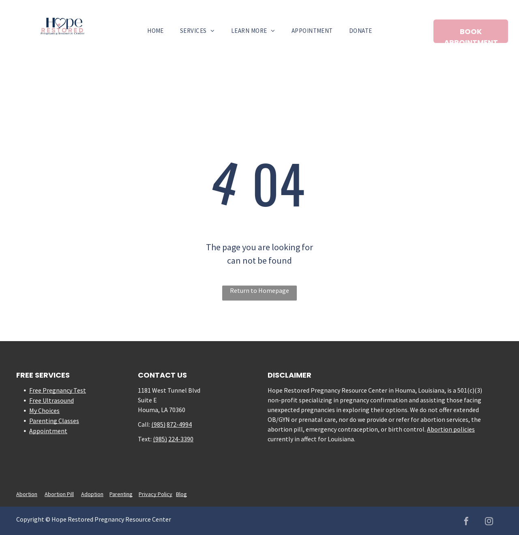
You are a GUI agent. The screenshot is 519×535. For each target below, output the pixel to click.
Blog (181, 494)
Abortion (26, 494)
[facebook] (466, 522)
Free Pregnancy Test (57, 390)
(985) (158, 424)
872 (171, 424)
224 (173, 439)
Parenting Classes (54, 421)
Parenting (121, 494)
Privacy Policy (155, 494)
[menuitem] (155, 31)
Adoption (92, 494)
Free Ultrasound (51, 400)
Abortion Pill (59, 494)
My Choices (44, 410)
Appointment (48, 431)
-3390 (185, 439)
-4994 (184, 424)
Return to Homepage (259, 290)
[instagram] (489, 522)
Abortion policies (451, 429)
